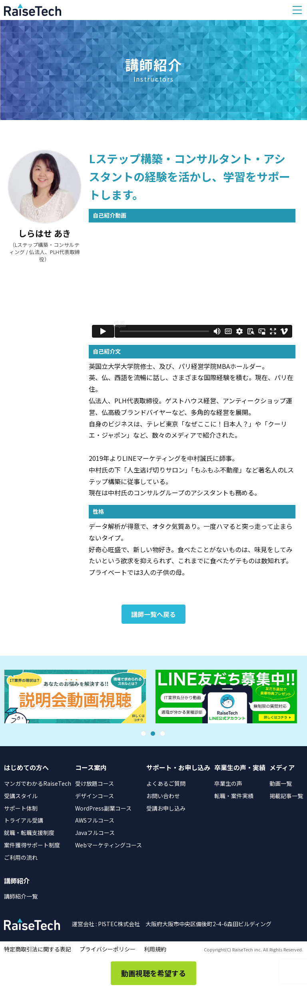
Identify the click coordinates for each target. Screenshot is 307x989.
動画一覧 (280, 783)
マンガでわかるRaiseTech (37, 783)
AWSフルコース (94, 820)
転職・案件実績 (233, 796)
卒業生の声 (228, 783)
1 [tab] (143, 734)
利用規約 (155, 949)
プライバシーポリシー (108, 949)
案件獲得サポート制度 (32, 845)
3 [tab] (162, 734)
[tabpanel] (78, 697)
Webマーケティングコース (108, 845)
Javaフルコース (95, 833)
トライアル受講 (23, 820)
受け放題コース (94, 783)
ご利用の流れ (21, 857)
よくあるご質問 (165, 783)
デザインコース (94, 796)
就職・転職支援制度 (29, 833)
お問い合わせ (163, 796)
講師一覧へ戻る (153, 614)
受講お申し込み (165, 808)
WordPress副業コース (103, 808)
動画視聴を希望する (153, 973)
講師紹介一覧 (21, 896)
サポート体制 (21, 808)
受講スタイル (21, 796)
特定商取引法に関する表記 (37, 949)
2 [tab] (153, 734)
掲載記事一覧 (286, 796)
